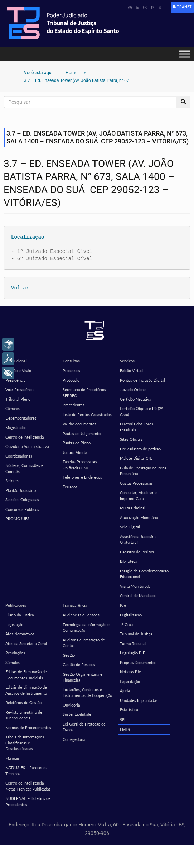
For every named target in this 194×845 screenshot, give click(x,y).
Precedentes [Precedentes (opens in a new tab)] (73, 404)
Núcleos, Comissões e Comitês (24, 468)
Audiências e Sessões (81, 614)
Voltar (20, 287)
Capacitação (130, 681)
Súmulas (12, 662)
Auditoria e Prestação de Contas (84, 643)
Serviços (127, 360)
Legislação (14, 624)
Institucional (16, 360)
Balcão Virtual (132, 370)
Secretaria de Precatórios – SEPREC (86, 392)
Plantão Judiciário (20, 490)
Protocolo (71, 380)
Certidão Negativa (135, 399)
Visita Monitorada (135, 586)
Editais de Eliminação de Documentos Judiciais (26, 674)
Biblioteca (128, 561)
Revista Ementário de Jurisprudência (23, 715)
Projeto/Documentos (138, 662)
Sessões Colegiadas (22, 499)
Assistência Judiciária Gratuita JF (138, 539)
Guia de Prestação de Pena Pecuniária (143, 470)
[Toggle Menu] (184, 53)
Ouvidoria (71, 705)
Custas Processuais (136, 483)
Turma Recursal (133, 643)
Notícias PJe (130, 671)
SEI (122, 719)
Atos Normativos (19, 633)
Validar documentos (79, 423)
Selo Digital (130, 526)
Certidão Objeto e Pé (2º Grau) (141, 411)
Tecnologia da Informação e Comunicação (86, 627)
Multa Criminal (132, 507)
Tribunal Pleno (17, 399)
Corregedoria (74, 739)
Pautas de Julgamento (82, 433)
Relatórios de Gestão (23, 702)
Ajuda (125, 690)
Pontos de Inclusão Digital (142, 380)
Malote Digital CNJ (136, 458)
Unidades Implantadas (138, 700)
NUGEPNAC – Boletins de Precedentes (27, 801)
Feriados (70, 486)
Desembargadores (21, 418)
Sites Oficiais (131, 439)
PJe (123, 605)
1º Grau (126, 624)
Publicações (15, 605)
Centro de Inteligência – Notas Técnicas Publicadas (27, 786)
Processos (71, 370)
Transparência (75, 605)
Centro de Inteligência (24, 437)
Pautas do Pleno (77, 442)
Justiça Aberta (75, 452)
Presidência (15, 380)
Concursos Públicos (22, 509)
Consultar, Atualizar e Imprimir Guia (138, 495)
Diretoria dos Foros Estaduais (136, 426)
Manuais (12, 758)
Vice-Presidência (19, 389)
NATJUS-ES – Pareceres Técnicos (26, 770)
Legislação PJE (132, 652)
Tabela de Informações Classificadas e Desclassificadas (24, 742)
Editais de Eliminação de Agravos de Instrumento (26, 690)
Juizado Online (133, 389)
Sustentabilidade (77, 714)
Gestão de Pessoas (79, 664)
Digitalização (131, 614)
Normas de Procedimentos (28, 727)
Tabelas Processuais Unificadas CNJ (80, 464)
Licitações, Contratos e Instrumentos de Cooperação (87, 692)
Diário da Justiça (19, 614)
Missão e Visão (18, 370)
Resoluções (15, 652)
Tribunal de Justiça (136, 633)
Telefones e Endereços (82, 477)
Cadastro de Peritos (137, 552)
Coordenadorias (18, 456)
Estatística (129, 709)
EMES (125, 729)
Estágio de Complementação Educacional (144, 573)
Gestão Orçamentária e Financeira (82, 677)
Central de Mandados (138, 595)
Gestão (69, 655)
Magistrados (15, 427)
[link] (182, 7)
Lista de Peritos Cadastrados (87, 414)
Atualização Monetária (139, 517)
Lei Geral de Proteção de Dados (84, 727)
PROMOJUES (17, 518)
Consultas (71, 360)
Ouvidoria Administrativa (27, 446)
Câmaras (12, 408)
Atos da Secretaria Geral (26, 643)
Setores (12, 480)
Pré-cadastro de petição (140, 448)
